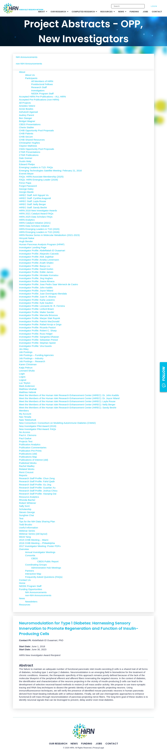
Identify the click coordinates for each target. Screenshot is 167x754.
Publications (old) (28, 453)
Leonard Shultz (27, 370)
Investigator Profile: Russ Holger (36, 333)
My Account (25, 413)
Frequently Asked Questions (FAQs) (44, 577)
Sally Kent (24, 506)
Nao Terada (25, 417)
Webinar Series (27, 530)
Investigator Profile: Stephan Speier (37, 343)
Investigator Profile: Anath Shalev (36, 262)
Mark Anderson (27, 386)
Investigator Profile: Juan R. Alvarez (37, 296)
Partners (29, 570)
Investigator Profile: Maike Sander (36, 312)
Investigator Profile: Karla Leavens (37, 300)
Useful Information (28, 527)
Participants (31, 78)
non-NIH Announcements (29, 63)
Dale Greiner (25, 158)
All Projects (25, 102)
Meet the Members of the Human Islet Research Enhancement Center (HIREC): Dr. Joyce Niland (69, 398)
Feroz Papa (25, 183)
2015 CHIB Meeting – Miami (33, 540)
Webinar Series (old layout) (33, 533)
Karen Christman (28, 364)
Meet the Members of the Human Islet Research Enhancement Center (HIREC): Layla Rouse (67, 401)
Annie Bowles (26, 109)
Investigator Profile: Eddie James (36, 272)
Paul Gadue (25, 438)
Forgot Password (28, 186)
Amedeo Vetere (27, 106)
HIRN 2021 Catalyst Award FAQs (36, 213)
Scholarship (25, 509)
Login (154, 6)
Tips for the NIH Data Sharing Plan (37, 521)
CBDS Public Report (47, 561)
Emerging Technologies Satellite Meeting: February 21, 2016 (50, 170)
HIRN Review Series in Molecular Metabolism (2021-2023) (49, 235)
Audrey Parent (26, 115)
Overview (24, 549)
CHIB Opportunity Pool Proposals (36, 130)
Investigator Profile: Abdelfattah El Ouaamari (42, 250)
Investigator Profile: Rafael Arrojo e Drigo (40, 324)
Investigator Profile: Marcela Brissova (38, 315)
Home (22, 583)
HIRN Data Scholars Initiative (34, 226)
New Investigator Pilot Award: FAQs (37, 429)
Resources (24, 604)
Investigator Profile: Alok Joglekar (36, 256)
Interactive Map (33, 573)
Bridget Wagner (27, 121)
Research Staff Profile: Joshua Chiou (38, 490)
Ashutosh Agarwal (28, 112)
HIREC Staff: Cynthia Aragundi (35, 198)
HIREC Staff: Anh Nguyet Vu (34, 195)
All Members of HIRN (42, 81)
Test (21, 518)
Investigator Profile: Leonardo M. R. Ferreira (42, 306)
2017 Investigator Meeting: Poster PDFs (40, 546)
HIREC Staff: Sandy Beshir (33, 207)
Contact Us (25, 580)
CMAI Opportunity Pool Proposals (36, 149)
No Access (24, 432)
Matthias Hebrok (27, 392)
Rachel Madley (27, 466)
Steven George (27, 512)
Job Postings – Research (32, 361)
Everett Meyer (26, 173)
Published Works (28, 463)
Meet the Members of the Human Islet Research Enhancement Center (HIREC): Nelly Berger (67, 404)
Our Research (58, 743)
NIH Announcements (26, 57)
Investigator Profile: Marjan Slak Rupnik (39, 318)
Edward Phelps (27, 164)
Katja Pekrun (25, 367)
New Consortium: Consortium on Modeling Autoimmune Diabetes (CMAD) (57, 423)
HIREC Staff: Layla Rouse (32, 201)
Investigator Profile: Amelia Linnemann (39, 259)
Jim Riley (23, 349)
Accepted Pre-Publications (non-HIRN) (39, 99)
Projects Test (25, 441)
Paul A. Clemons (27, 435)
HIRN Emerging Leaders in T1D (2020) (39, 229)
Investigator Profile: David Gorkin (36, 269)
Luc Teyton (24, 383)
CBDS (34, 558)
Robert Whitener (27, 503)
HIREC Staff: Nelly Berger (32, 204)
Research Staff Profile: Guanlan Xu (37, 487)
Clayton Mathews (28, 145)
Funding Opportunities (30, 589)
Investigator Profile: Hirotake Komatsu (38, 275)
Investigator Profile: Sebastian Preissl (38, 339)
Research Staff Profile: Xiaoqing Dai (37, 493)
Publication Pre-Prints (30, 450)
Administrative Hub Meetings (46, 567)
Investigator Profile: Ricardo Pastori (37, 327)
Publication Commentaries (32, 447)
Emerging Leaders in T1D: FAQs (36, 167)
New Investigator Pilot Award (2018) (37, 426)
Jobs (99, 743)
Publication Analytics (29, 444)
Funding (86, 743)
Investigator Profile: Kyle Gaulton (36, 303)
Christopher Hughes (29, 142)
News (22, 598)
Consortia (30, 555)
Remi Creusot (26, 472)
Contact (111, 743)
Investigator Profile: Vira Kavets (35, 346)
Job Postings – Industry (31, 358)
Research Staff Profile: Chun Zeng (37, 478)
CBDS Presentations (29, 124)
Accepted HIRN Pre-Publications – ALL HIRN (42, 96)
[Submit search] (141, 6)
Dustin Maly (25, 161)
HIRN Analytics (27, 219)
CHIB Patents (26, 133)
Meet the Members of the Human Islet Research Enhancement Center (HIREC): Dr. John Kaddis (69, 395)
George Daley (26, 189)
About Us (30, 75)
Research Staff (39, 87)
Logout (22, 380)
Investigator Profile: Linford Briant (36, 309)
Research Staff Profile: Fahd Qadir (37, 481)
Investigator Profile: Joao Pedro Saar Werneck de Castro (48, 284)
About (22, 72)
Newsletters (31, 601)
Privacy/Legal (98, 748)
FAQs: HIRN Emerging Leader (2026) (38, 179)
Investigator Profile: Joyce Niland (36, 290)
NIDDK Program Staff (42, 93)
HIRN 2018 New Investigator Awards (38, 210)
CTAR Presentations (29, 152)
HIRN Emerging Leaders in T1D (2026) (39, 232)
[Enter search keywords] (128, 6)
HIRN (72, 748)
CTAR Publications (28, 155)
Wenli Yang (25, 537)
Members (24, 410)
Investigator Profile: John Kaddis (36, 287)
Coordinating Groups (36, 564)
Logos (22, 376)
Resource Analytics (29, 497)
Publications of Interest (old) (33, 460)
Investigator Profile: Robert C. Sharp (38, 330)
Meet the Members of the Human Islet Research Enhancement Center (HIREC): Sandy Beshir (67, 407)
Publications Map (28, 456)
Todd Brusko (25, 524)
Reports (23, 475)
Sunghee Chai (26, 515)
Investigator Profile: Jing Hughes (36, 278)
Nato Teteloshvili (27, 420)
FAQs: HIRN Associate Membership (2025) (41, 176)
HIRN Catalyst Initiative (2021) (34, 223)
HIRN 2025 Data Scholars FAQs (35, 216)
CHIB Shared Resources (32, 139)
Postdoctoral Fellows (42, 84)
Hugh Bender (26, 241)
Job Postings (25, 352)
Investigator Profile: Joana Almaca (36, 281)
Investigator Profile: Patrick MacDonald (39, 321)
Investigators (37, 90)
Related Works (26, 469)
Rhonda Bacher (27, 500)
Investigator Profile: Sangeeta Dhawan (39, 336)
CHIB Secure (26, 136)
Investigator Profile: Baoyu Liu (34, 266)
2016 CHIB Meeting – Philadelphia (37, 543)
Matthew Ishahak (28, 389)
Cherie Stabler (26, 127)
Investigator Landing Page (32, 247)
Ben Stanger (25, 118)
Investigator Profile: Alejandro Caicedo (39, 253)
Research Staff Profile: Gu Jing (35, 484)
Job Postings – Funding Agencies (36, 355)
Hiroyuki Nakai (26, 238)
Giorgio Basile (26, 192)
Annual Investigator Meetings (40, 552)
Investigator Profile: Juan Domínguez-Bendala (43, 293)
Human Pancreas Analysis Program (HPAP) (41, 244)
